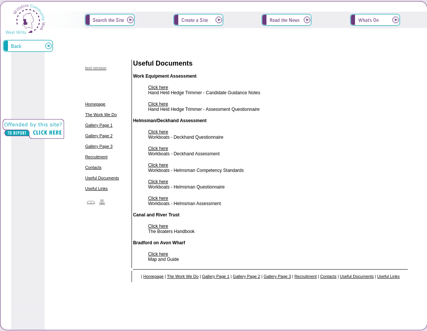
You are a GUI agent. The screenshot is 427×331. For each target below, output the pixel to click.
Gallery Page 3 (99, 146)
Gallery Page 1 (99, 125)
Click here (158, 87)
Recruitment (96, 157)
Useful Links (96, 188)
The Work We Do (101, 114)
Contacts (93, 167)
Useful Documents (102, 178)
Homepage (95, 104)
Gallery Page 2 (99, 135)
